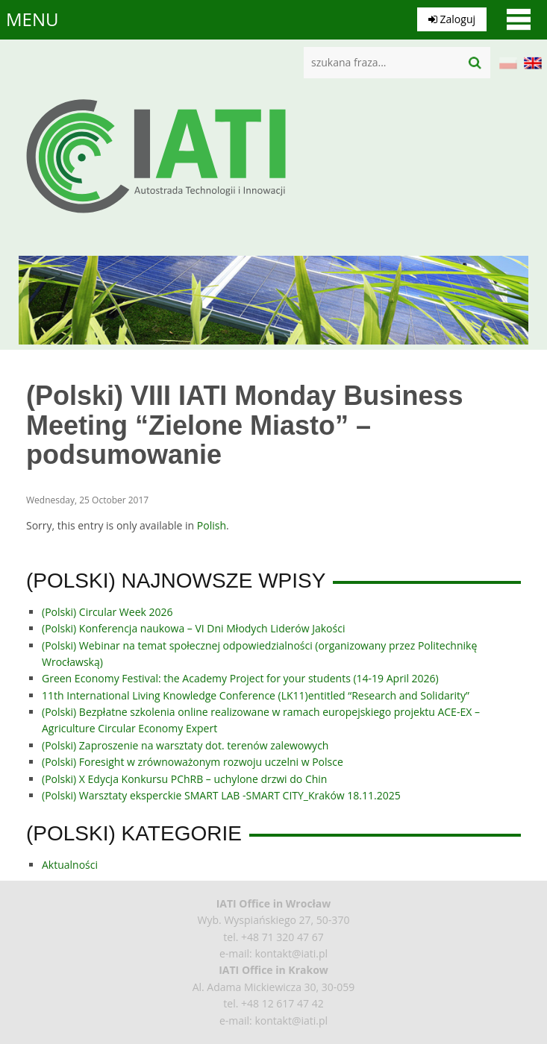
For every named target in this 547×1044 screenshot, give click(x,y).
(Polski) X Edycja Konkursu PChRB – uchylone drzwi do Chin (184, 779)
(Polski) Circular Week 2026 (107, 612)
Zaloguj (451, 19)
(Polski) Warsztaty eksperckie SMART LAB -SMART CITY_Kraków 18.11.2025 (221, 795)
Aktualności (70, 865)
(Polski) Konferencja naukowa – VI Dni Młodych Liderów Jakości (193, 628)
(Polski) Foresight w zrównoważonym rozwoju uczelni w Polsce (192, 762)
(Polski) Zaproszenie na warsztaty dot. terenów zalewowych (185, 745)
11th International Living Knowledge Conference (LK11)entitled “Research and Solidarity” (255, 695)
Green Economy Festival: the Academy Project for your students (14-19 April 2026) (240, 678)
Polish (211, 525)
